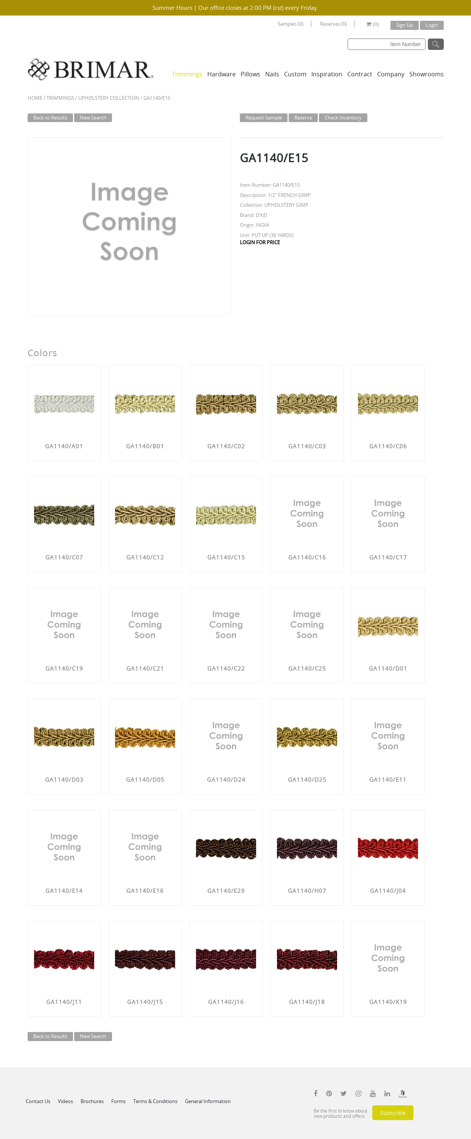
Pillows (250, 74)
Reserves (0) (333, 23)
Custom (295, 74)
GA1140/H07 (307, 890)
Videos (65, 1101)
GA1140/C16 (307, 557)
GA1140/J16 (226, 1002)
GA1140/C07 (64, 557)
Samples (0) (290, 23)
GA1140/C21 (145, 668)
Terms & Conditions (155, 1101)
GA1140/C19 (64, 668)
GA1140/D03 (64, 779)
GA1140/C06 (388, 446)
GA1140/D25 (307, 779)
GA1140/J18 (307, 1002)
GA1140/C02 (226, 446)
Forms (118, 1101)
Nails (272, 74)
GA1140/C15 (226, 557)
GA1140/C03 (307, 446)
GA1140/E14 (64, 890)
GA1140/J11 (64, 1002)
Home (35, 98)
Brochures (92, 1101)
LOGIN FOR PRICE (260, 242)
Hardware (221, 74)
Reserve (303, 117)
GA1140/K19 (388, 1002)
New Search (93, 117)
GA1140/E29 (226, 890)
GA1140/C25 (307, 668)
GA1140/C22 (226, 668)
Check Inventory (343, 117)
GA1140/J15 (145, 1002)
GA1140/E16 (145, 890)
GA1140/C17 (388, 557)
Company (390, 74)
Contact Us (38, 1101)
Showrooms (426, 74)
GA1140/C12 (145, 557)
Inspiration (326, 74)
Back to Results (50, 117)
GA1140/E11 (388, 779)
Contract (359, 74)
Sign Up (404, 25)
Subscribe (393, 1112)
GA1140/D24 (226, 779)
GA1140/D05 (145, 779)
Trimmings (187, 74)
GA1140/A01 (64, 446)
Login (432, 25)
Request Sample (264, 117)
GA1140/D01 (388, 668)
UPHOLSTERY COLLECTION (108, 98)
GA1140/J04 (388, 890)
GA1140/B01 (145, 446)
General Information (208, 1101)
